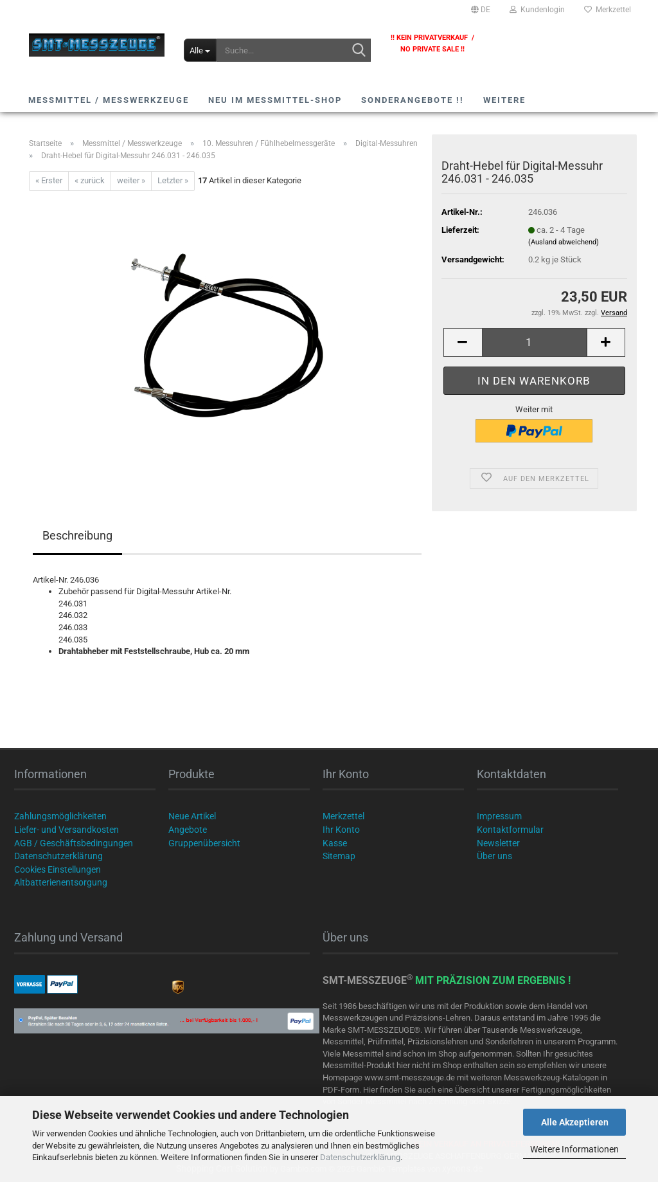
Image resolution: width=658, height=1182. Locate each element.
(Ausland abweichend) (563, 242)
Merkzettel (607, 9)
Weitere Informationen (574, 1149)
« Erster (48, 180)
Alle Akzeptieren (575, 1122)
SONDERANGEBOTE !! (412, 100)
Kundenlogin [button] (537, 9)
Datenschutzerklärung (360, 1157)
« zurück (90, 180)
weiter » (131, 180)
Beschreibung (77, 535)
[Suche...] (200, 50)
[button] (480, 9)
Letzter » (172, 180)
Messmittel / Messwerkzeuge (108, 100)
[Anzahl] (534, 342)
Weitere (504, 100)
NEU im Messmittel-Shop (275, 100)
